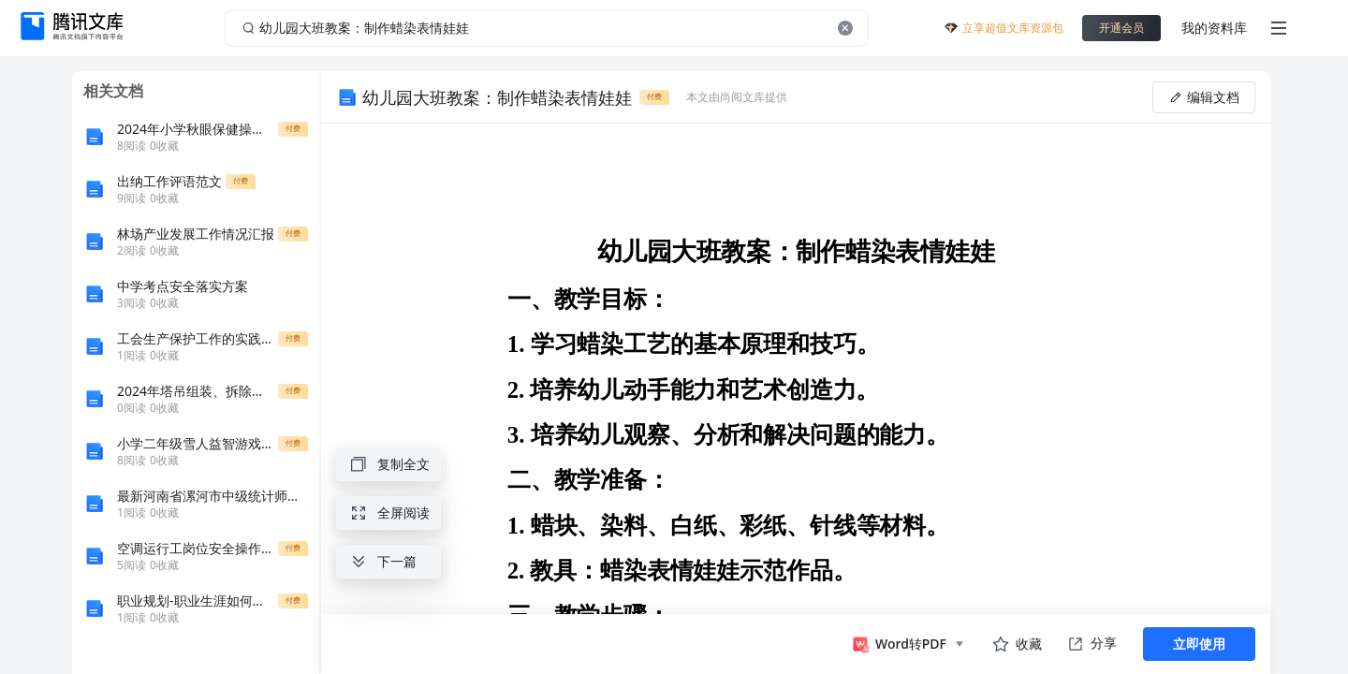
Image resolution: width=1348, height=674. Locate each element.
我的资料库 (1214, 28)
